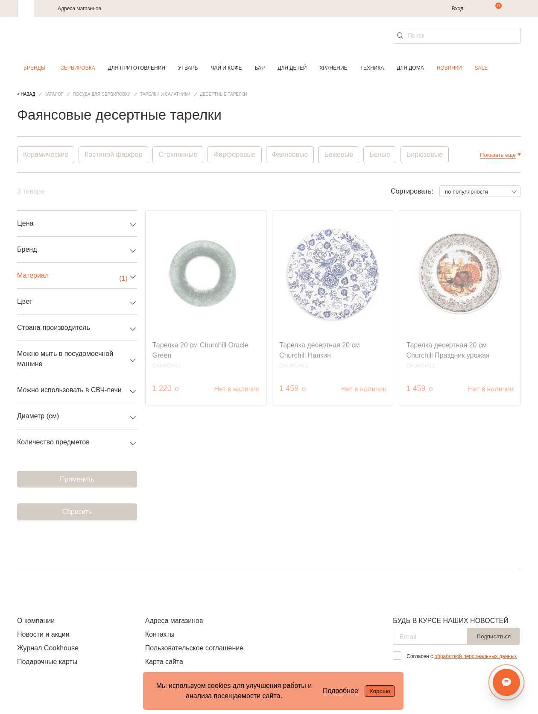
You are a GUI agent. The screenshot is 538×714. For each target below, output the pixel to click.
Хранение (333, 68)
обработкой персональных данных (475, 656)
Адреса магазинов (79, 9)
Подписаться (494, 636)
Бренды (34, 68)
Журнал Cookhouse (48, 648)
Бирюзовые (424, 154)
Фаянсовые (290, 154)
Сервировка (77, 68)
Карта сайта (164, 661)
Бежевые (338, 154)
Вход (457, 9)
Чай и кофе (226, 68)
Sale (481, 68)
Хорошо (379, 691)
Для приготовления (136, 68)
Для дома (410, 68)
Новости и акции (43, 634)
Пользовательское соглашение (194, 648)
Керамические (45, 154)
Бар (260, 68)
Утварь (188, 68)
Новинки (449, 68)
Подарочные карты (47, 661)
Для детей (292, 68)
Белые (379, 154)
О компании (36, 620)
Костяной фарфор (113, 154)
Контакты (160, 634)
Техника (372, 68)
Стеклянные (177, 154)
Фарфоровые (234, 154)
